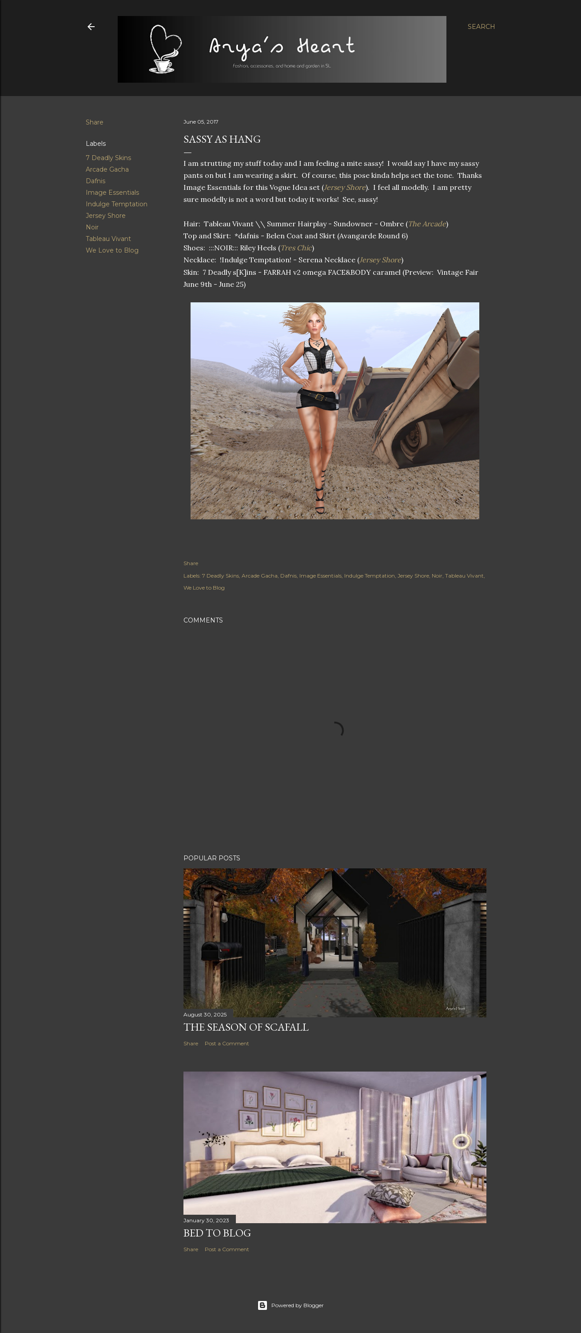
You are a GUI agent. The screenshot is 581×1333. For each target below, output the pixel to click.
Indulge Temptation (116, 204)
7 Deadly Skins (108, 158)
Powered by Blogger (290, 1305)
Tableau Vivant (108, 239)
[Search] (481, 26)
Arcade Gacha (107, 169)
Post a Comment (227, 1043)
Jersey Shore (106, 216)
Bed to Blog (217, 1233)
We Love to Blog (112, 250)
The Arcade (427, 223)
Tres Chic (296, 247)
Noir (92, 227)
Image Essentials (112, 193)
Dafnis (95, 181)
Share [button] (94, 122)
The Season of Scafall (246, 1027)
